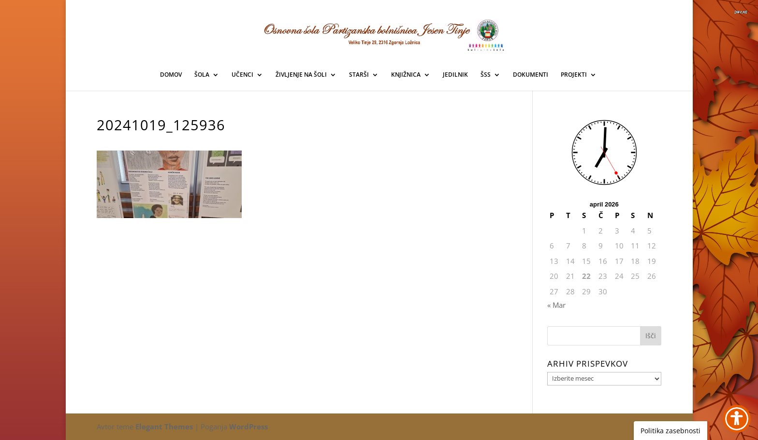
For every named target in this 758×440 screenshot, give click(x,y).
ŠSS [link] (486, 75)
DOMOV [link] (171, 75)
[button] (650, 335)
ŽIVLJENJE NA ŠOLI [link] (301, 75)
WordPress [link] (248, 426)
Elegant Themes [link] (164, 426)
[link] (379, 33)
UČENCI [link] (242, 75)
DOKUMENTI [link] (530, 75)
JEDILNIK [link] (455, 75)
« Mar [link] (556, 305)
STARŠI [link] (359, 75)
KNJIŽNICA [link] (406, 75)
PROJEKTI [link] (574, 75)
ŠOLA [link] (201, 75)
